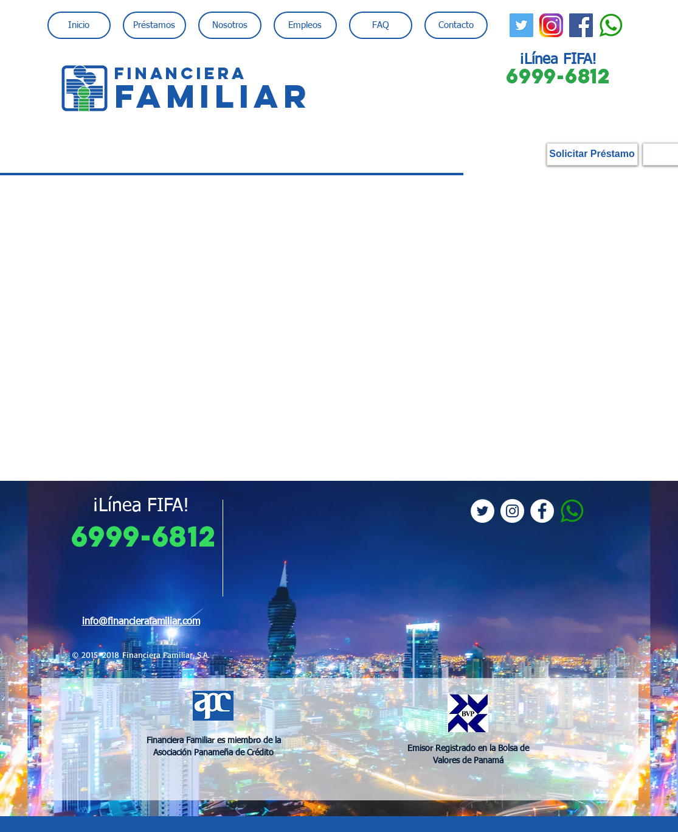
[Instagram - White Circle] (512, 511)
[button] (154, 25)
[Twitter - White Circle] (482, 511)
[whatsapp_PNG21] (611, 25)
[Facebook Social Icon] (581, 25)
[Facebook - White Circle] (542, 511)
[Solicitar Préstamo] (592, 154)
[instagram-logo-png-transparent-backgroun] (551, 25)
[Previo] (68, 649)
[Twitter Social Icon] (521, 25)
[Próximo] (609, 649)
